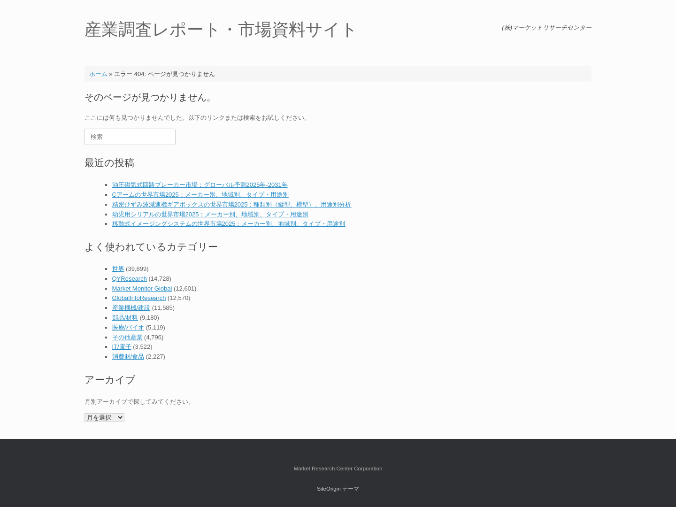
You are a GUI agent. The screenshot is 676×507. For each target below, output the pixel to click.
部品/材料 (125, 317)
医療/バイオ (128, 327)
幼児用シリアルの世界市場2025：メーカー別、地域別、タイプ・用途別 (210, 214)
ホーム (98, 73)
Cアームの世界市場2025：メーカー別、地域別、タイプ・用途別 (200, 194)
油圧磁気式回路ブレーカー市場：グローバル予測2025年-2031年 (200, 184)
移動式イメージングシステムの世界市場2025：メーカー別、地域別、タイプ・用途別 (229, 223)
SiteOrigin (329, 489)
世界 (118, 268)
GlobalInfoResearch (139, 297)
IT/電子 (121, 346)
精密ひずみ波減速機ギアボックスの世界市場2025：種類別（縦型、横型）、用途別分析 (232, 204)
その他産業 (127, 337)
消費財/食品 (128, 356)
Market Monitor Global (142, 288)
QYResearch (129, 278)
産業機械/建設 (131, 307)
